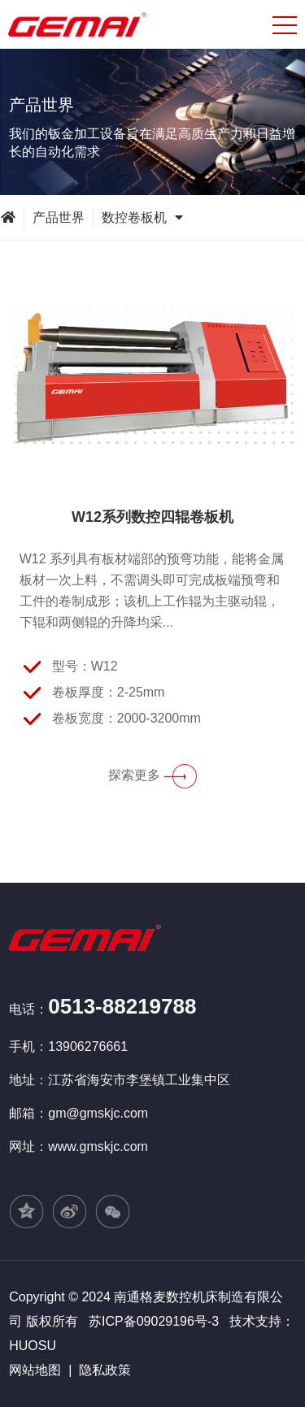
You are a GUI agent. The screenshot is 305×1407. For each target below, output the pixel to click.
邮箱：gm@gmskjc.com (78, 1113)
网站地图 (35, 1370)
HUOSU (32, 1346)
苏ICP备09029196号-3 (154, 1321)
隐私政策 (105, 1370)
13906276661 (88, 1046)
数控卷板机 (142, 217)
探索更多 (152, 775)
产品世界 (59, 217)
